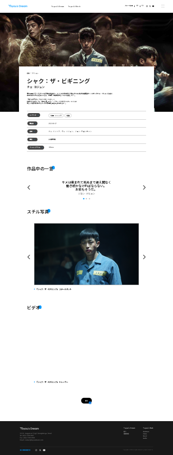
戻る (86, 400)
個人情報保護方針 (25, 450)
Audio (145, 438)
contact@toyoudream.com (34, 439)
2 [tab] (86, 198)
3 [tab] (89, 198)
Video (145, 434)
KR (137, 6)
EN (142, 6)
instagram (147, 6)
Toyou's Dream (17, 6)
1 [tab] (83, 198)
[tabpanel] (86, 187)
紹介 (125, 431)
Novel (145, 436)
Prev (28, 187)
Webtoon (146, 431)
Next (144, 256)
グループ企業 (129, 6)
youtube (153, 6)
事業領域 (126, 434)
